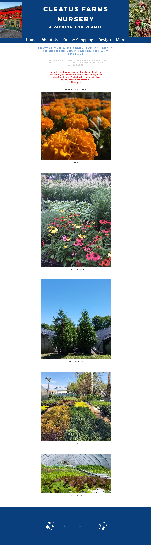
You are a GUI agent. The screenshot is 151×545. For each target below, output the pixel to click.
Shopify (62, 77)
